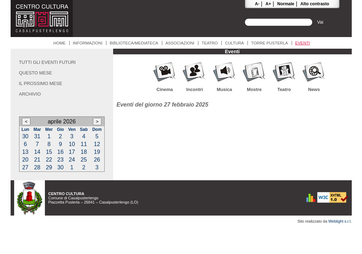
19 (97, 152)
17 (72, 152)
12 (97, 144)
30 (25, 136)
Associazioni (179, 43)
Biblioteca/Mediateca (134, 43)
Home (59, 43)
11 (84, 144)
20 (25, 160)
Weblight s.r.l (339, 221)
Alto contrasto (314, 3)
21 (37, 160)
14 (37, 152)
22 (49, 160)
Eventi (302, 43)
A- (257, 3)
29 (49, 167)
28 (37, 167)
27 (25, 167)
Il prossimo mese (41, 83)
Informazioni (88, 43)
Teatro (210, 43)
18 (84, 152)
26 (97, 160)
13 (25, 152)
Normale (285, 3)
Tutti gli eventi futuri (47, 62)
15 (49, 152)
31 (37, 136)
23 (60, 160)
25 (84, 160)
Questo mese (35, 72)
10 (72, 144)
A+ (268, 3)
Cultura (234, 43)
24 (72, 160)
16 (60, 152)
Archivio (30, 94)
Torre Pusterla (269, 43)
